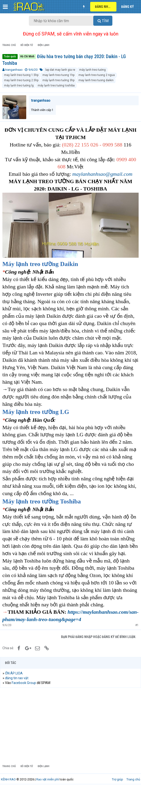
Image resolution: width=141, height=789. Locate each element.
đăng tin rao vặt (16, 678)
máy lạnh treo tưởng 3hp (58, 80)
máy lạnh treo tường (92, 69)
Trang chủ (133, 779)
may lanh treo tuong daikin (96, 80)
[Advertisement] (70, 726)
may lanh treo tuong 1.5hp (21, 75)
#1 (137, 625)
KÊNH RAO (8, 779)
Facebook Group (24, 683)
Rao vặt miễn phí (47, 779)
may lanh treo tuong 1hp (58, 75)
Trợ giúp (117, 779)
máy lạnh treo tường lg (19, 85)
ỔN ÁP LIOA (14, 673)
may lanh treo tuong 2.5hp (21, 80)
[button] (5, 6)
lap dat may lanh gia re (60, 69)
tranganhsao (14, 69)
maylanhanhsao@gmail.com (102, 174)
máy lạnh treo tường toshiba (56, 85)
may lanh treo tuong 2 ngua (96, 75)
